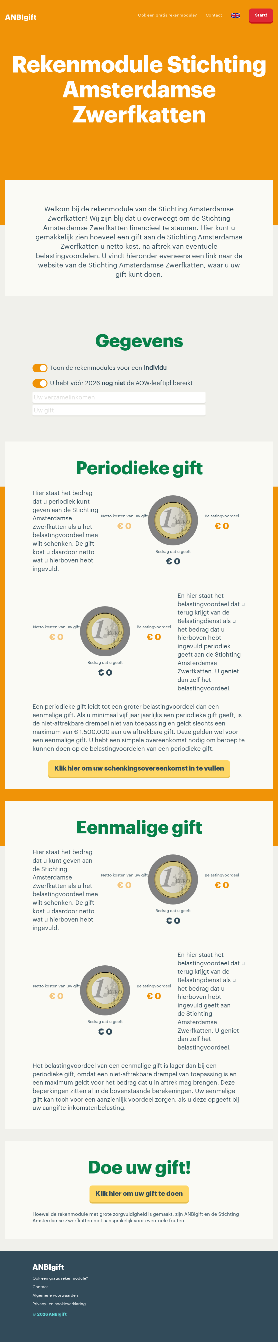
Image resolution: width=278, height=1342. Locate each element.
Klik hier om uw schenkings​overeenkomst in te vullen (139, 768)
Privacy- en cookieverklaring (59, 1303)
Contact (214, 15)
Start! (261, 15)
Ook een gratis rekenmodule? (167, 15)
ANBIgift (20, 17)
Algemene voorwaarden (55, 1295)
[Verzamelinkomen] (139, 397)
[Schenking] (139, 410)
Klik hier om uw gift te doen (139, 1193)
